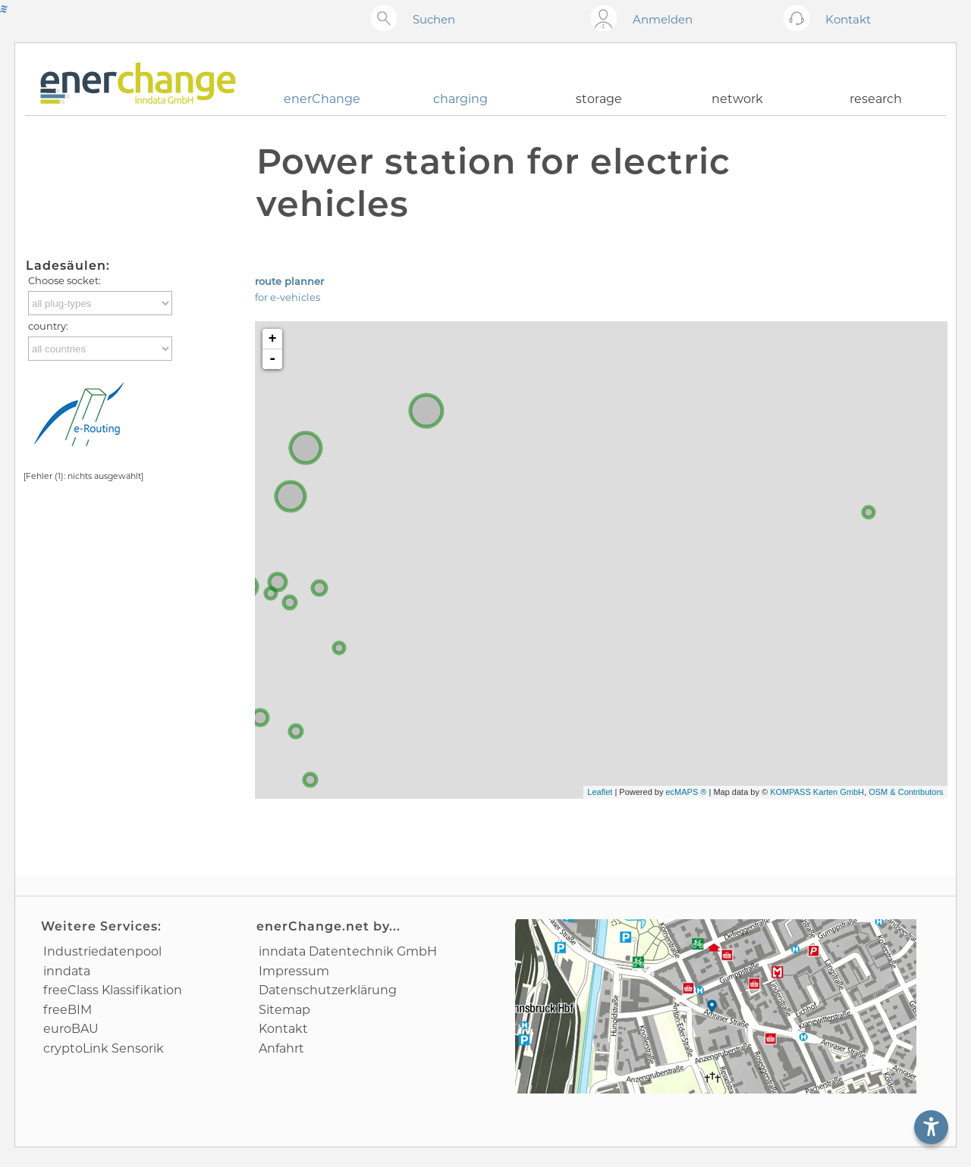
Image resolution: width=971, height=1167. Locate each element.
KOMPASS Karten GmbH (817, 791)
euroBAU (71, 1029)
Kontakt (283, 1029)
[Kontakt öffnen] (800, 19)
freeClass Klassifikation (112, 990)
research (876, 99)
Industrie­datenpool (102, 951)
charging (460, 99)
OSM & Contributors (906, 791)
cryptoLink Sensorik (103, 1048)
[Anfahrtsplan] (716, 1006)
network (737, 99)
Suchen (434, 19)
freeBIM (67, 1010)
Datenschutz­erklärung (328, 990)
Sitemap (284, 1010)
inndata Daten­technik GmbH (348, 951)
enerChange (322, 99)
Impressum (294, 971)
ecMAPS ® (685, 791)
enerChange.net (312, 926)
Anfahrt (281, 1048)
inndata (66, 971)
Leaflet (599, 791)
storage (599, 99)
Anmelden (663, 19)
